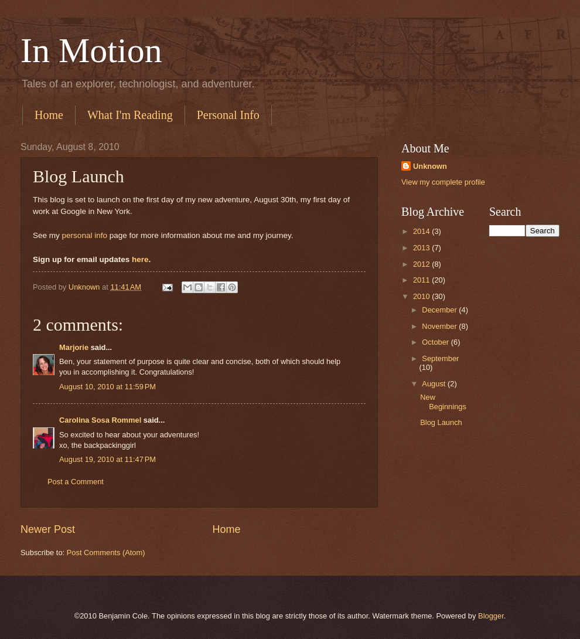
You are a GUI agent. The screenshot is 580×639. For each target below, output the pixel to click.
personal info (84, 235)
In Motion (91, 50)
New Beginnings (443, 401)
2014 (422, 231)
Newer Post (48, 529)
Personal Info (228, 114)
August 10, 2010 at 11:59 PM (107, 386)
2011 (422, 280)
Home (49, 114)
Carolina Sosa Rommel (100, 420)
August (435, 383)
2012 (422, 264)
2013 (422, 247)
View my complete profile (443, 182)
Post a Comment (75, 481)
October (436, 342)
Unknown (430, 166)
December (440, 309)
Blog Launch (441, 422)
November (440, 326)
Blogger (491, 615)
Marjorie (73, 347)
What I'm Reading (130, 114)
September (440, 358)
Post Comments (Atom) (106, 552)
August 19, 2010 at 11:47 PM (107, 459)
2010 (422, 296)
